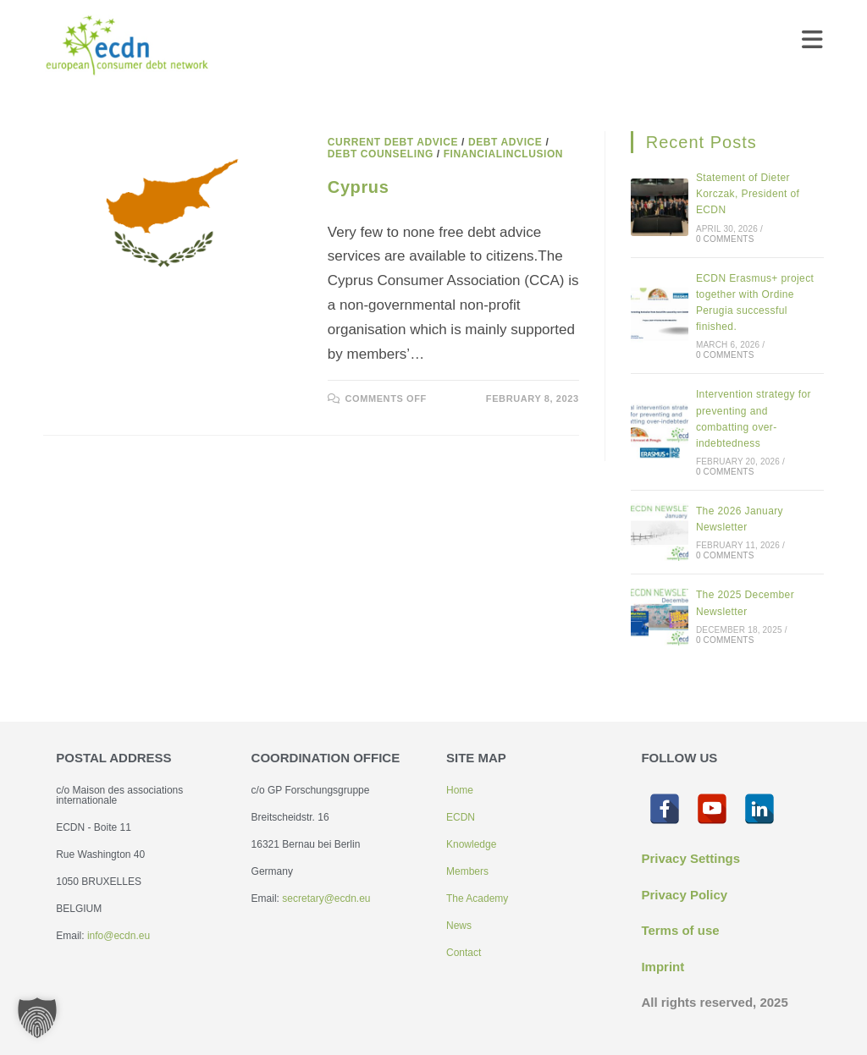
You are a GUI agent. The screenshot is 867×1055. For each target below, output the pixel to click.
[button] (37, 1018)
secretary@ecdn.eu (326, 898)
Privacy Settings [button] (690, 858)
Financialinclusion (503, 154)
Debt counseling (381, 154)
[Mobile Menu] (813, 44)
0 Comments (725, 239)
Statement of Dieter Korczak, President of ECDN (747, 194)
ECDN (460, 817)
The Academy (477, 898)
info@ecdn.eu (118, 936)
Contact (463, 953)
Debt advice (505, 142)
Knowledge (471, 844)
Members (467, 871)
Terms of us (676, 930)
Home (459, 790)
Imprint (662, 966)
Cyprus (358, 187)
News (459, 925)
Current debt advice (393, 142)
